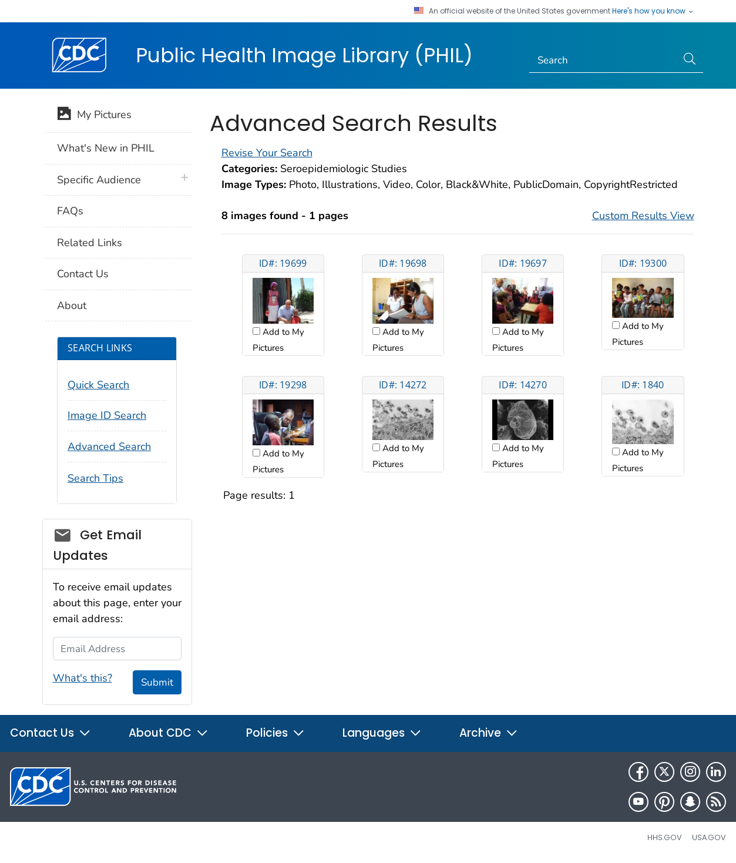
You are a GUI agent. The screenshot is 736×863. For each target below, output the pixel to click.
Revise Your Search (266, 153)
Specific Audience (99, 180)
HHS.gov (664, 837)
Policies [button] (275, 733)
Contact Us (83, 274)
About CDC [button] (169, 733)
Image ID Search (107, 415)
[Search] (603, 60)
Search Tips (95, 478)
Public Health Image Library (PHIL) (304, 55)
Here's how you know (653, 11)
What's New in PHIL (105, 148)
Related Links (89, 243)
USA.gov (709, 837)
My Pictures (94, 115)
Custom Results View (643, 216)
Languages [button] (382, 733)
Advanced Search (109, 446)
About (71, 305)
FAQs (70, 211)
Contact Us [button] (50, 733)
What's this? (82, 678)
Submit (157, 682)
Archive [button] (488, 733)
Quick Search (98, 385)
